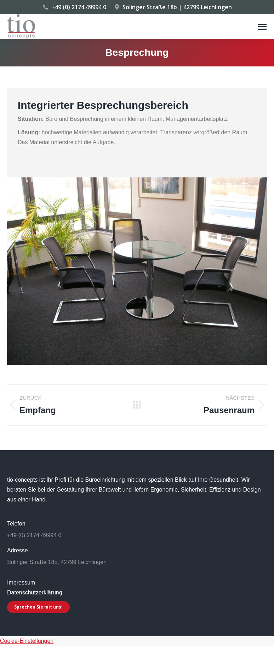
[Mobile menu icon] (262, 26)
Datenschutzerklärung (34, 592)
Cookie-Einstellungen (26, 641)
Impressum (21, 583)
